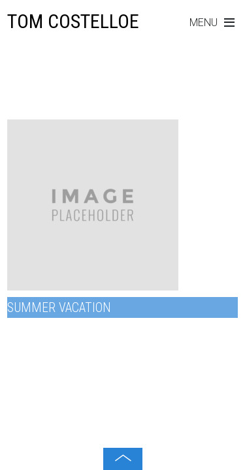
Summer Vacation (59, 307)
